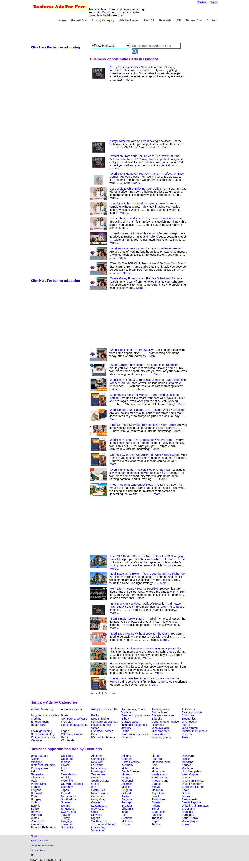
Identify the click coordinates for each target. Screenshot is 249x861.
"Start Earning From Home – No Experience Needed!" (144, 364)
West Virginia (190, 774)
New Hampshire (192, 771)
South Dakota (100, 780)
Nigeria (95, 818)
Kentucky (127, 765)
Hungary (36, 799)
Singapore (67, 808)
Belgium (126, 790)
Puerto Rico (38, 783)
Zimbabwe (37, 824)
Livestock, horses (102, 731)
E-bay (125, 718)
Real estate (159, 734)
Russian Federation (43, 827)
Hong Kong (98, 799)
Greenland (188, 808)
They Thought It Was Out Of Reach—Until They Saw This (146, 484)
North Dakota (160, 777)
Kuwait (186, 824)
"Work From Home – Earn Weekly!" (132, 349)
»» (113, 693)
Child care (188, 715)
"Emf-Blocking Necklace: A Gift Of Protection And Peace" (146, 603)
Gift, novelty (189, 721)
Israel (124, 811)
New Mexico (69, 774)
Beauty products (192, 712)
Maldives (127, 821)
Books (95, 715)
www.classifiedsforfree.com (106, 15)
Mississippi (98, 771)
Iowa (64, 768)
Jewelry (126, 727)
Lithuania (127, 808)
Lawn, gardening (41, 731)
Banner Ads (194, 20)
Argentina (158, 793)
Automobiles (159, 712)
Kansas (186, 765)
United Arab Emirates (195, 805)
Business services (163, 715)
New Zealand (99, 793)
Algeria (156, 802)
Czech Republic (192, 802)
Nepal (155, 821)
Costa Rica (98, 790)
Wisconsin (127, 780)
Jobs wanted (190, 727)
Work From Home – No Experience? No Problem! (141, 439)
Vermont (187, 777)
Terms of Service (39, 840)
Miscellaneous (161, 731)
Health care (38, 724)
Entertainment (40, 721)
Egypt (155, 808)
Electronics (189, 718)
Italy (93, 786)
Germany (67, 786)
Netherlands (68, 796)
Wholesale (67, 740)
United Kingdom (192, 783)
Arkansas (157, 758)
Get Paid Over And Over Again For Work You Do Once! (144, 454)
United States (39, 755)
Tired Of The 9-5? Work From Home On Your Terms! (143, 424)
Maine (155, 768)
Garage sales (129, 721)
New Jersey (98, 768)
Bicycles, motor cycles (45, 715)
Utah (34, 780)
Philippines (158, 799)
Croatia (95, 802)
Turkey (65, 818)
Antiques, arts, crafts (104, 709)
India (34, 771)
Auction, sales (160, 709)
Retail (64, 737)
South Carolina (130, 771)
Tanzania (67, 824)
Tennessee (98, 774)
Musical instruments (194, 731)
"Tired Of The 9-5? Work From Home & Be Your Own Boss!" (148, 263)
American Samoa (192, 780)
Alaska (35, 758)
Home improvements (74, 724)
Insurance (158, 724)
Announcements (71, 709)
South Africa (68, 799)
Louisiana (97, 765)
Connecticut (98, 758)
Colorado (67, 758)
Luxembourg (99, 805)
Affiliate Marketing (42, 709)
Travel (185, 737)
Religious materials (43, 737)
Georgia (126, 758)
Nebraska (37, 774)
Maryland (187, 762)
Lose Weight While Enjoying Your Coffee (135, 188)
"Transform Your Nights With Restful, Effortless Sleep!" (144, 233)
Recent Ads (79, 20)
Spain (185, 790)
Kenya (156, 786)
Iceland (65, 805)
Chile (34, 802)
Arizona (126, 755)
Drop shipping (100, 718)
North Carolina (130, 762)
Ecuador (126, 805)
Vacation (36, 740)
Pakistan (157, 814)
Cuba (94, 811)
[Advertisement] (101, 33)
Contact (212, 20)
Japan (65, 790)
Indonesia (97, 808)
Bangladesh (189, 799)
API (178, 20)
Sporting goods (161, 737)
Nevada (96, 777)
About (34, 836)
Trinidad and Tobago (104, 824)
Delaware (188, 755)
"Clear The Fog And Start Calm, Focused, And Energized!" (146, 218)
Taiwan (65, 814)
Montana (187, 768)
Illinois (186, 758)
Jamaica (187, 796)
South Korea (99, 821)
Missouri (126, 774)
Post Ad (148, 20)
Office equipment (72, 734)
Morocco (36, 814)
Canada (156, 783)
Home (62, 20)
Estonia (35, 805)
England (36, 790)
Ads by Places (129, 20)
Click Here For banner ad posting (55, 47)
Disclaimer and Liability (42, 845)
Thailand (157, 818)
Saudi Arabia (190, 818)
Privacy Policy (38, 850)
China (34, 796)
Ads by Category (103, 20)
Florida (156, 755)
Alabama (97, 755)
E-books (157, 718)
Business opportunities (135, 715)
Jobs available (161, 727)
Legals (65, 731)
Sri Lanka (67, 827)
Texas (64, 771)
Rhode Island (160, 780)
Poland (156, 805)
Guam (95, 783)
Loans (125, 731)
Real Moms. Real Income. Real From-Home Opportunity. (145, 648)
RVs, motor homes (103, 737)
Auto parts (188, 709)
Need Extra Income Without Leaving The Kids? (139, 633)
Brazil (155, 796)
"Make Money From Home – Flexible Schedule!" (140, 278)
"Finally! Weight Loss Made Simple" (132, 203)
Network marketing (43, 734)
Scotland (126, 818)
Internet (186, 724)
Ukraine (126, 824)
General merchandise (165, 721)
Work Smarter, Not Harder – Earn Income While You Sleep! (147, 409)
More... (130, 79)
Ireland (65, 793)
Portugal (126, 802)
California (67, 755)
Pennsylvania (39, 768)
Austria (125, 796)
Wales (35, 818)
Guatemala (159, 811)
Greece (186, 793)
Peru (124, 814)
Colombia (97, 796)
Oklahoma (37, 777)
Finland (126, 793)
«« (92, 693)
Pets (94, 734)
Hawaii (65, 765)
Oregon (126, 777)
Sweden (66, 802)
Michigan (36, 762)
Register (202, 2)
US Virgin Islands (72, 783)
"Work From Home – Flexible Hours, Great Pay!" (140, 469)
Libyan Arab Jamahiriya (98, 829)
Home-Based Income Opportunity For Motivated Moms (144, 663)
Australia (126, 783)
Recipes (187, 734)
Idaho (125, 768)
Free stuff (67, 721)
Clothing (36, 718)
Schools (126, 737)
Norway (36, 811)
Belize (35, 808)
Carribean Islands (193, 786)
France (35, 786)
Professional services (134, 734)
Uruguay (66, 821)
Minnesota (158, 771)
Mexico (125, 786)
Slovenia (96, 814)
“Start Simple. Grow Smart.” (127, 618)
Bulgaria (126, 799)
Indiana (65, 762)
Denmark (36, 793)
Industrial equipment (134, 724)
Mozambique (190, 821)
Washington (159, 774)
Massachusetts (161, 762)
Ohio (155, 765)
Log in (214, 2)
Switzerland (68, 811)
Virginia (66, 777)
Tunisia (156, 824)
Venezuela (37, 821)
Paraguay (188, 814)
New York (97, 762)
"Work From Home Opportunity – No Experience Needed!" (146, 248)
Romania (187, 811)
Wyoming (67, 780)
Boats (64, 715)
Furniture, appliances (104, 721)
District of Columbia (43, 765)
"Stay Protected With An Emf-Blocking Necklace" (140, 141)
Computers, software (74, 718)
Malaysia (157, 790)
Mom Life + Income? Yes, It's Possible (134, 588)
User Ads (165, 20)
